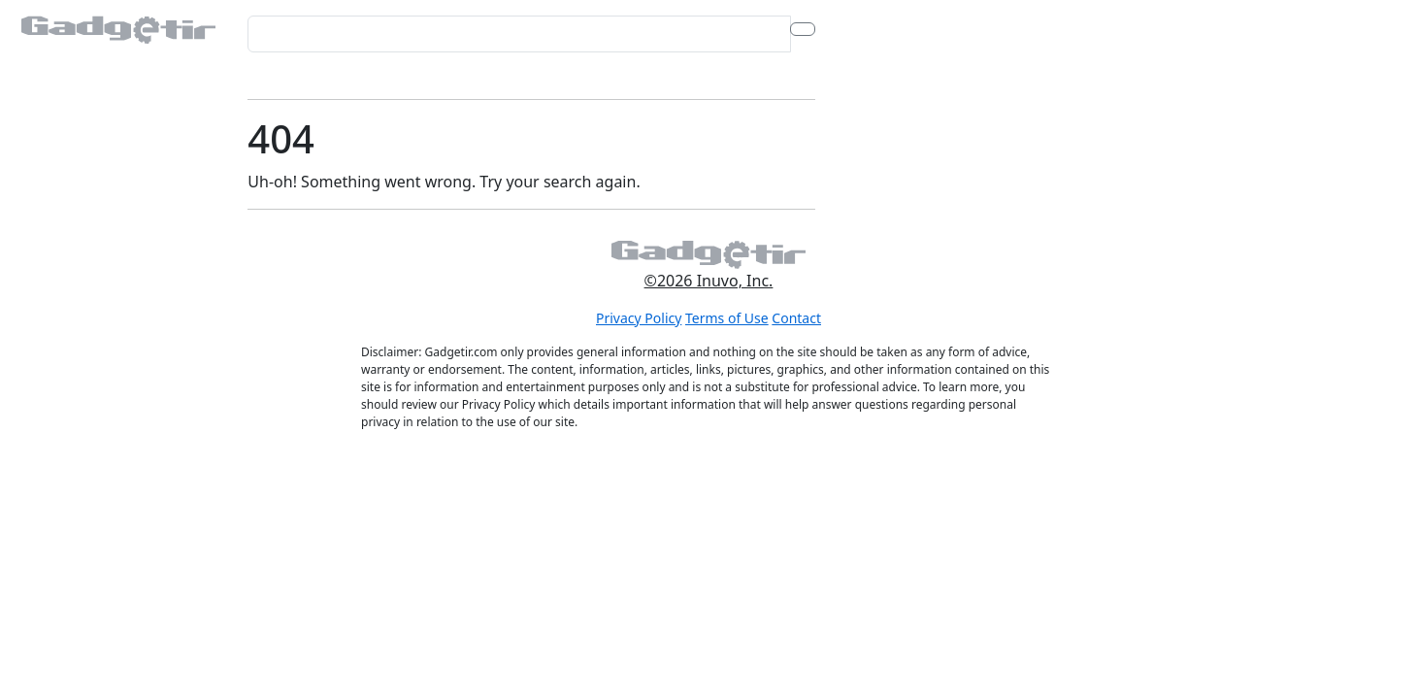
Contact (796, 318)
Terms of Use (727, 318)
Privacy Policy (638, 318)
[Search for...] (518, 34)
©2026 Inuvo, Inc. (709, 280)
